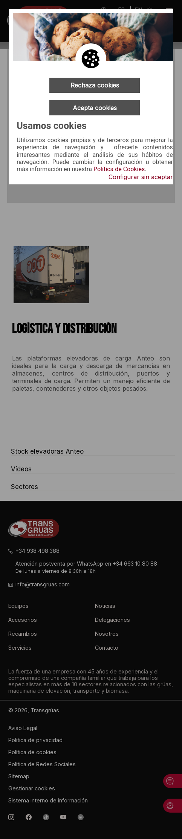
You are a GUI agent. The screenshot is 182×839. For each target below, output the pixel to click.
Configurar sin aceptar (141, 177)
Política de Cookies (119, 169)
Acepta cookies (95, 108)
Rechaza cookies (94, 85)
